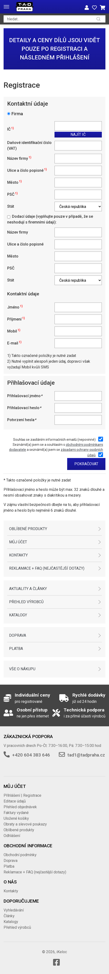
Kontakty (18, 555)
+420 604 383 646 (31, 755)
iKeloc (61, 952)
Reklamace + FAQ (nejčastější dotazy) (46, 568)
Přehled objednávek (20, 807)
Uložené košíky (16, 818)
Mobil (13, 331)
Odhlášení (12, 835)
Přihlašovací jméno (24, 396)
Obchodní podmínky (20, 855)
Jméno (15, 307)
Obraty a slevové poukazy (25, 824)
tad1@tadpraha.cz (86, 755)
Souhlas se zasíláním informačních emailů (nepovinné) (54, 439)
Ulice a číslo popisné (27, 170)
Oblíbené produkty (28, 529)
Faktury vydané (16, 812)
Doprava (17, 635)
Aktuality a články (28, 588)
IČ (10, 129)
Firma (17, 113)
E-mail (14, 343)
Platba (16, 648)
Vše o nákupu (22, 669)
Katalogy (18, 615)
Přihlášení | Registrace (22, 795)
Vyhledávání (14, 910)
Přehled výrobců (26, 602)
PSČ (12, 194)
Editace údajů (15, 801)
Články (9, 916)
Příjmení (16, 319)
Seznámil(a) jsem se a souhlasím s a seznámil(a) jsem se (56, 450)
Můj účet (18, 542)
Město (14, 182)
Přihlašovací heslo (24, 408)
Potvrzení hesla (21, 420)
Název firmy (19, 158)
